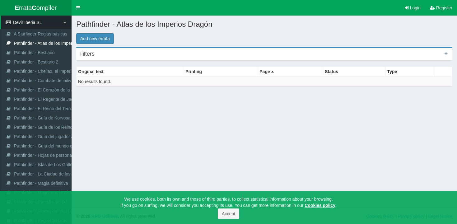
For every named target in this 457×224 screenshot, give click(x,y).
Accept (228, 213)
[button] (78, 8)
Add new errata (95, 38)
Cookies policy (320, 205)
